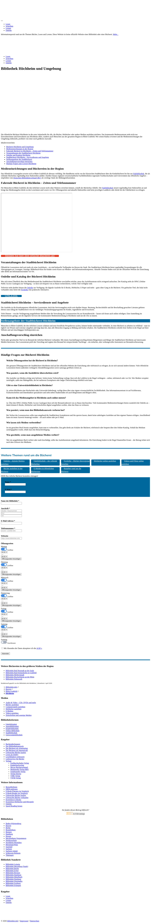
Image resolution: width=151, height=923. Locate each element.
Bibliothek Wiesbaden (14, 881)
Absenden (5, 653)
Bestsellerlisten (11, 787)
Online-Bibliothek (12, 731)
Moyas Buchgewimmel (19, 767)
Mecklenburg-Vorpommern (16, 838)
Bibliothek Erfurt (12, 871)
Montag (4, 547)
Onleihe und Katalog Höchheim (18, 155)
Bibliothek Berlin (12, 869)
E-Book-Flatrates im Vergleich (17, 791)
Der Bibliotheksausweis (15, 746)
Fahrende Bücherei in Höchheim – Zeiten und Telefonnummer (29, 151)
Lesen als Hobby (12, 755)
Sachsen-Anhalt (12, 851)
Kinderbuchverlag (17, 765)
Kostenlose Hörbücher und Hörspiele (20, 802)
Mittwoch (4, 578)
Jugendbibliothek (12, 726)
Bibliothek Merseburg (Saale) (17, 866)
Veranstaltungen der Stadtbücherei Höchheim (23, 153)
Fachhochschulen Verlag (19, 763)
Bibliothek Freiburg (13, 883)
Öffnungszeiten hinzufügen (11, 559)
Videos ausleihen (12, 713)
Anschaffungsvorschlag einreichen (19, 162)
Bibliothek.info (11, 687)
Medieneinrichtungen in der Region (19, 149)
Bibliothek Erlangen (13, 885)
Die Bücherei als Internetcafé (17, 750)
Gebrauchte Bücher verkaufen (17, 798)
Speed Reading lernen (14, 806)
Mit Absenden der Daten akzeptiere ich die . (21, 648)
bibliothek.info (12, 921)
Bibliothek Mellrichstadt (15, 675)
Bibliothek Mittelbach (14, 877)
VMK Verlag (15, 776)
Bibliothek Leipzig (13, 864)
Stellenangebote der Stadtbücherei (19, 159)
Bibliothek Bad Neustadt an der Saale (20, 671)
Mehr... (115, 34)
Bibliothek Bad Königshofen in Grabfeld (21, 673)
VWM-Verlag (15, 778)
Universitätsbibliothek (14, 735)
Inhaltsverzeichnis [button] (8, 143)
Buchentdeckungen (13, 744)
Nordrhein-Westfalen (14, 843)
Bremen (9, 832)
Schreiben (9, 26)
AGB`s (39, 648)
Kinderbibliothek (12, 729)
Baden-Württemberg (13, 824)
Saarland (9, 847)
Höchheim (10, 693)
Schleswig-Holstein (13, 853)
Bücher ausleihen (12, 705)
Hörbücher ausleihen (13, 709)
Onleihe (9, 30)
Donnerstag (5, 593)
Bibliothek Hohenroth (14, 679)
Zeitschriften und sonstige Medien (18, 715)
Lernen (8, 28)
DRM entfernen (12, 789)
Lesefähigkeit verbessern (15, 757)
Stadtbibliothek (11, 733)
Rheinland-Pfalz (12, 845)
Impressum (24, 921)
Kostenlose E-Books (13, 800)
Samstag (4, 624)
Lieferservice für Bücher (15, 759)
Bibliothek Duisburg (13, 879)
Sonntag (4, 640)
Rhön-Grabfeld (11, 691)
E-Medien (9, 711)
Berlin (8, 828)
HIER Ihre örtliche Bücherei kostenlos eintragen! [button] (19, 476)
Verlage (8, 761)
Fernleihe (24, 290)
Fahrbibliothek (138, 174)
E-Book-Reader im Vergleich (17, 793)
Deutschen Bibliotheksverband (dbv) (27, 178)
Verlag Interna (15, 774)
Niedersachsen (11, 840)
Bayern (8, 689)
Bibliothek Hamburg (13, 875)
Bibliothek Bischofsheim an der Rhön (20, 677)
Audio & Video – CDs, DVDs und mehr (21, 703)
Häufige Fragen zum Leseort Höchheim (21, 164)
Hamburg (9, 834)
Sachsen (9, 849)
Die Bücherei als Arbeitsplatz (17, 748)
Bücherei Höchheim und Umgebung (20, 147)
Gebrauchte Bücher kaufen (16, 753)
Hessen (8, 836)
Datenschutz (34, 921)
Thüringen (10, 855)
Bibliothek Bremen (13, 873)
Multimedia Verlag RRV (19, 769)
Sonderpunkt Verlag (17, 772)
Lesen (8, 24)
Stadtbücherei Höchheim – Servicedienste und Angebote (27, 157)
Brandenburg (10, 830)
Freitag (3, 609)
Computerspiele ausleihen (15, 707)
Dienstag (4, 562)
